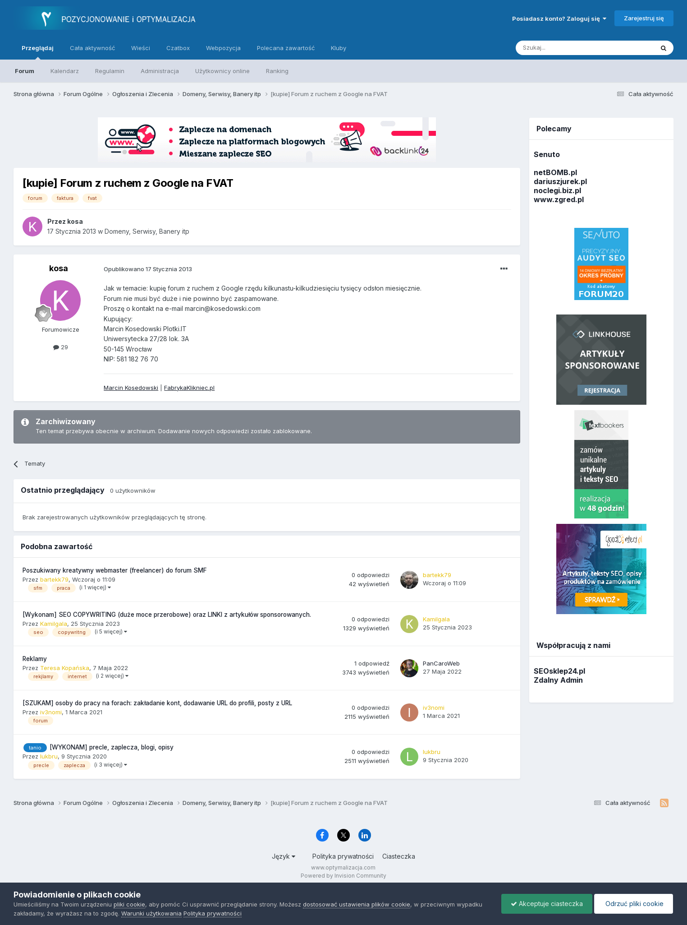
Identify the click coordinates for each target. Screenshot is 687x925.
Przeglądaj (38, 52)
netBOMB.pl (555, 172)
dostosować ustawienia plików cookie (356, 904)
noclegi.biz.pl (557, 190)
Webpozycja (223, 47)
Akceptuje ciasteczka (547, 903)
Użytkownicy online (222, 70)
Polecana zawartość (286, 47)
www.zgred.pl (559, 199)
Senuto (547, 154)
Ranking (277, 70)
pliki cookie (129, 904)
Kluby (338, 47)
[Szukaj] (562, 48)
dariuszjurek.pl (560, 181)
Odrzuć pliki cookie (634, 903)
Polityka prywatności (343, 856)
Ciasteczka (398, 856)
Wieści (140, 47)
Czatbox (178, 47)
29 (60, 347)
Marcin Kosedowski (131, 387)
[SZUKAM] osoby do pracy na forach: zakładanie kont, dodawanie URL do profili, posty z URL (157, 703)
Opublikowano (148, 269)
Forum (24, 70)
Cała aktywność (92, 47)
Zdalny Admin (558, 679)
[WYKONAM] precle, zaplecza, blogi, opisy (112, 747)
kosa (58, 268)
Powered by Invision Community (343, 875)
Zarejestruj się (644, 18)
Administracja (160, 70)
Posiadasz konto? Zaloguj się (559, 18)
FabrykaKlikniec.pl (189, 387)
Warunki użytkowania (151, 913)
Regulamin (109, 70)
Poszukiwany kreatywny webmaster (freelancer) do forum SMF (115, 570)
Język (283, 856)
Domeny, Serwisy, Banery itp (147, 231)
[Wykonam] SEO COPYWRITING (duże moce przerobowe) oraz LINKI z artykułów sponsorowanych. (167, 614)
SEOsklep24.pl (559, 670)
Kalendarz (64, 70)
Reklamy (35, 658)
